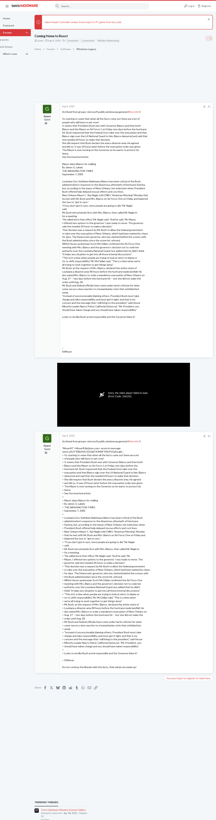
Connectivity (94, 40)
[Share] (147, 106)
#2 (152, 446)
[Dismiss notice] (207, 20)
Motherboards (173, 530)
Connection (79, 40)
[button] (7, 6)
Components (172, 509)
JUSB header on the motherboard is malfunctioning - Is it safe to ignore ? (188, 520)
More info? (140, 111)
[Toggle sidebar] (208, 38)
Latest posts (167, 402)
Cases (169, 495)
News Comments (174, 259)
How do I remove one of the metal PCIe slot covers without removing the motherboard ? (188, 486)
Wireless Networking (114, 40)
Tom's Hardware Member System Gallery (188, 218)
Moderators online (172, 539)
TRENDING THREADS (171, 210)
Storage (170, 331)
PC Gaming (171, 279)
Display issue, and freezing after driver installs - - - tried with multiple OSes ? (189, 430)
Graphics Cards (174, 440)
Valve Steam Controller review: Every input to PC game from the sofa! (89, 22)
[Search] (96, 6)
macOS (169, 475)
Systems (170, 228)
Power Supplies (174, 419)
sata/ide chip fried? (182, 503)
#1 (152, 106)
